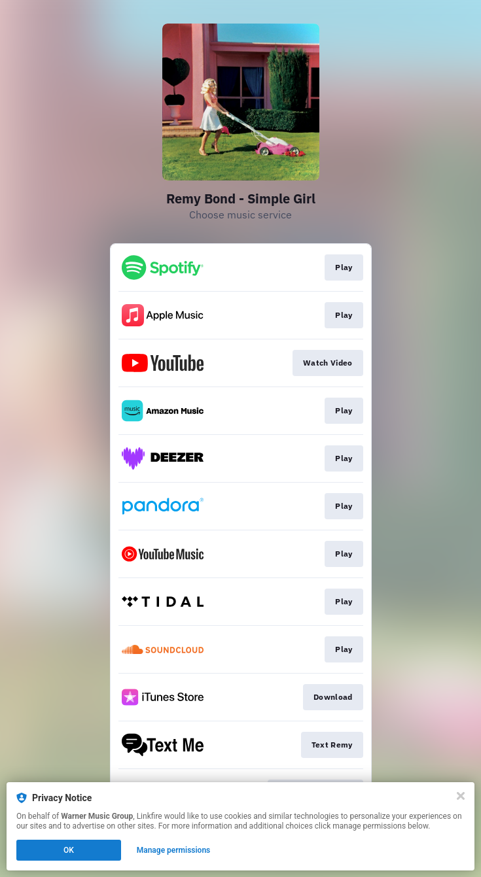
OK (68, 850)
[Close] (460, 795)
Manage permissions (174, 850)
